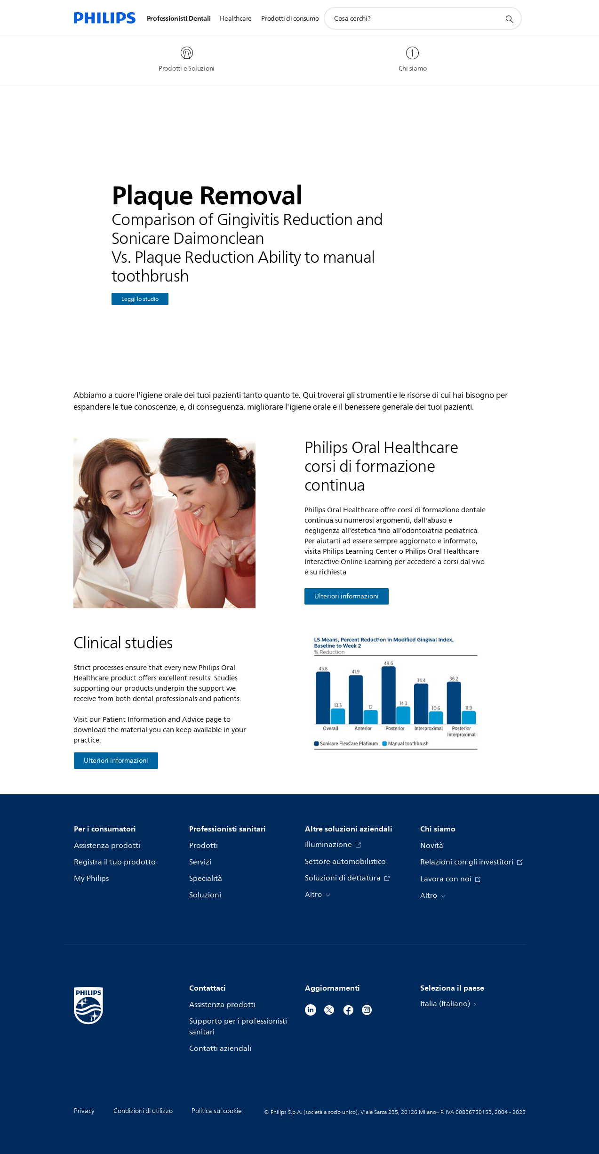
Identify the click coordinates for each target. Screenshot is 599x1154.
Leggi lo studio (140, 299)
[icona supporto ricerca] (509, 18)
